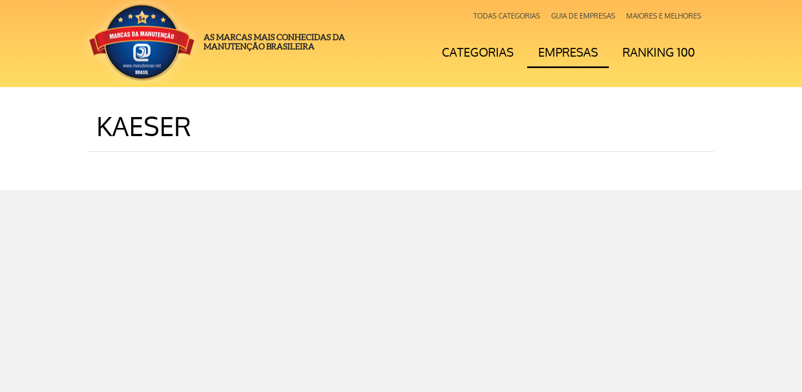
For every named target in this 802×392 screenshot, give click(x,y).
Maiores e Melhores (663, 16)
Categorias (478, 52)
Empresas (568, 52)
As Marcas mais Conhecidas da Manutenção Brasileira (274, 42)
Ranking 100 (658, 52)
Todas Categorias (506, 16)
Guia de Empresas (583, 16)
